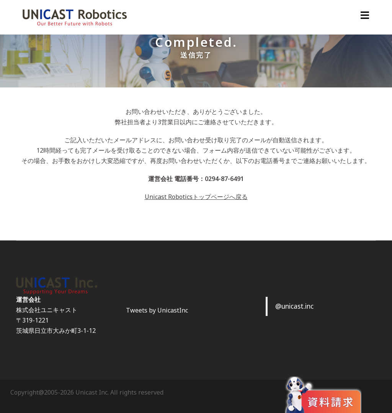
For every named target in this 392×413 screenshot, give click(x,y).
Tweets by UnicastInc (157, 310)
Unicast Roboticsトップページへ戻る (196, 197)
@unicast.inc (294, 306)
